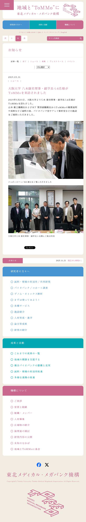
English (64, 32)
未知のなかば (22, 443)
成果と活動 (43, 25)
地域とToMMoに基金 (27, 449)
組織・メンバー (23, 413)
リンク (46, 32)
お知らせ (13, 261)
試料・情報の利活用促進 (28, 371)
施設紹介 (19, 312)
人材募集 (19, 419)
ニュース (34, 61)
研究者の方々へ (16, 25)
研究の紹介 (20, 330)
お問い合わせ (31, 32)
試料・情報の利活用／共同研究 (32, 282)
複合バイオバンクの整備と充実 (32, 365)
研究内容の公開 (23, 437)
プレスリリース (56, 61)
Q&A (39, 32)
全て (24, 61)
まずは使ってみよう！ (27, 300)
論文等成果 (20, 324)
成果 (44, 61)
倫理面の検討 (22, 431)
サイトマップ (54, 32)
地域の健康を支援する (27, 359)
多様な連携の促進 (24, 377)
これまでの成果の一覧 (27, 353)
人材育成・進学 (23, 318)
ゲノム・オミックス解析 (28, 294)
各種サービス (22, 306)
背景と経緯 (20, 407)
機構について (70, 25)
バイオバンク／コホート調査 (31, 288)
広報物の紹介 (22, 425)
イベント (71, 61)
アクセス (22, 32)
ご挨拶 (18, 401)
